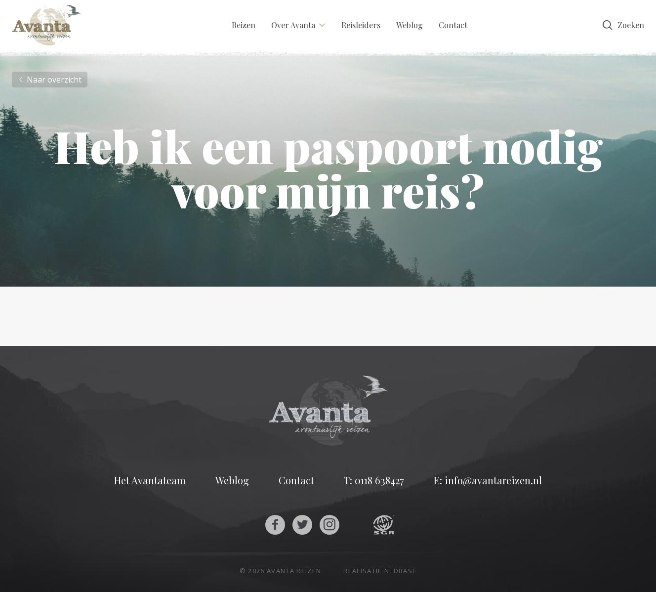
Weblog (409, 25)
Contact (453, 25)
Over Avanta (293, 25)
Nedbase (400, 570)
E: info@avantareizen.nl (488, 480)
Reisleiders (360, 25)
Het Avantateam (150, 480)
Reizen (243, 25)
